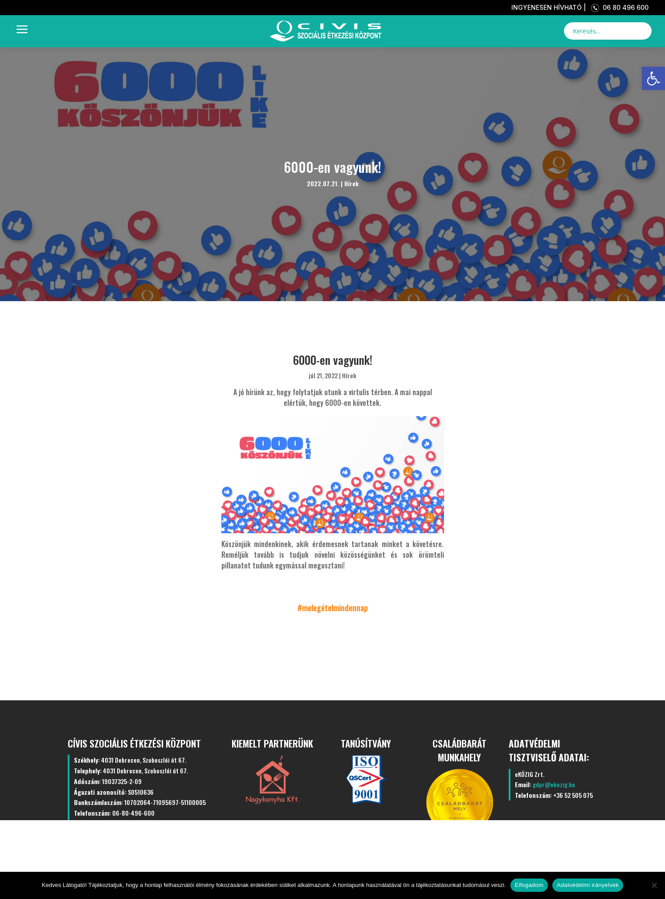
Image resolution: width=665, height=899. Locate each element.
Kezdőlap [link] (132, 854)
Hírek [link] (351, 183)
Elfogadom (529, 885)
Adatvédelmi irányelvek (588, 885)
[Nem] (653, 885)
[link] (653, 78)
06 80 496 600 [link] (618, 7)
